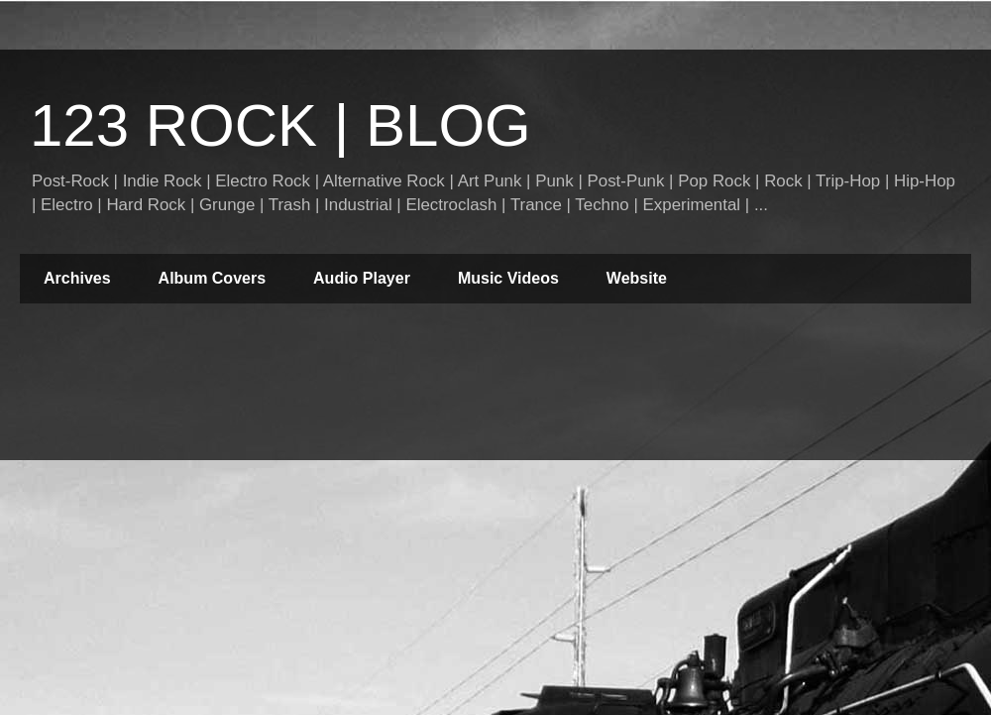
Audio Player (361, 278)
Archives (77, 278)
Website (636, 278)
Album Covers (212, 278)
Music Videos (508, 278)
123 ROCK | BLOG (280, 125)
